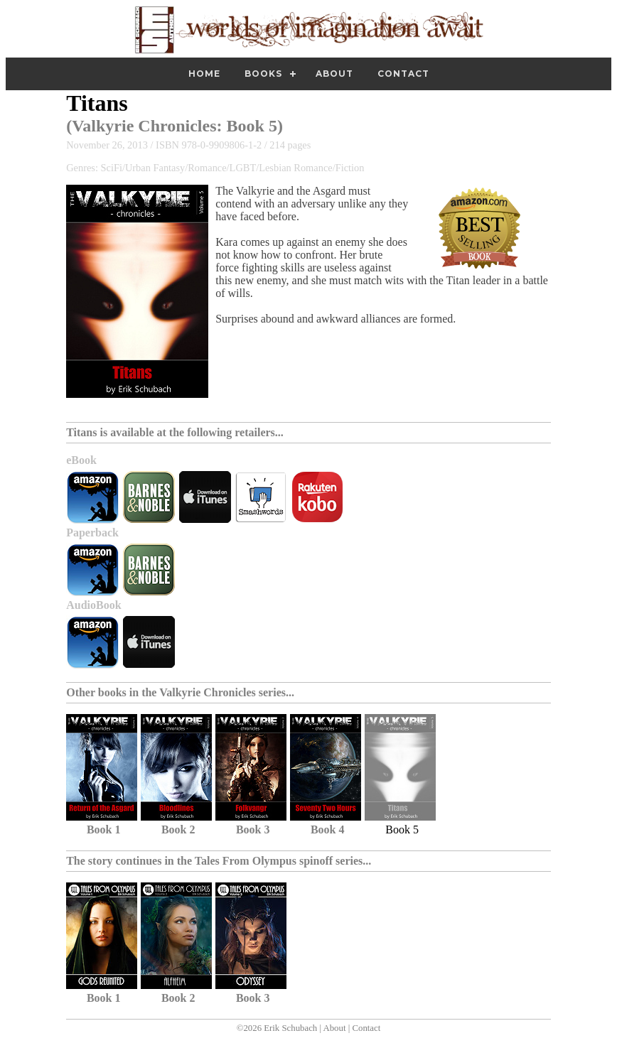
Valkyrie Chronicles (144, 126)
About (334, 73)
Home (204, 73)
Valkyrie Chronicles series (222, 692)
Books (263, 73)
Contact (403, 73)
